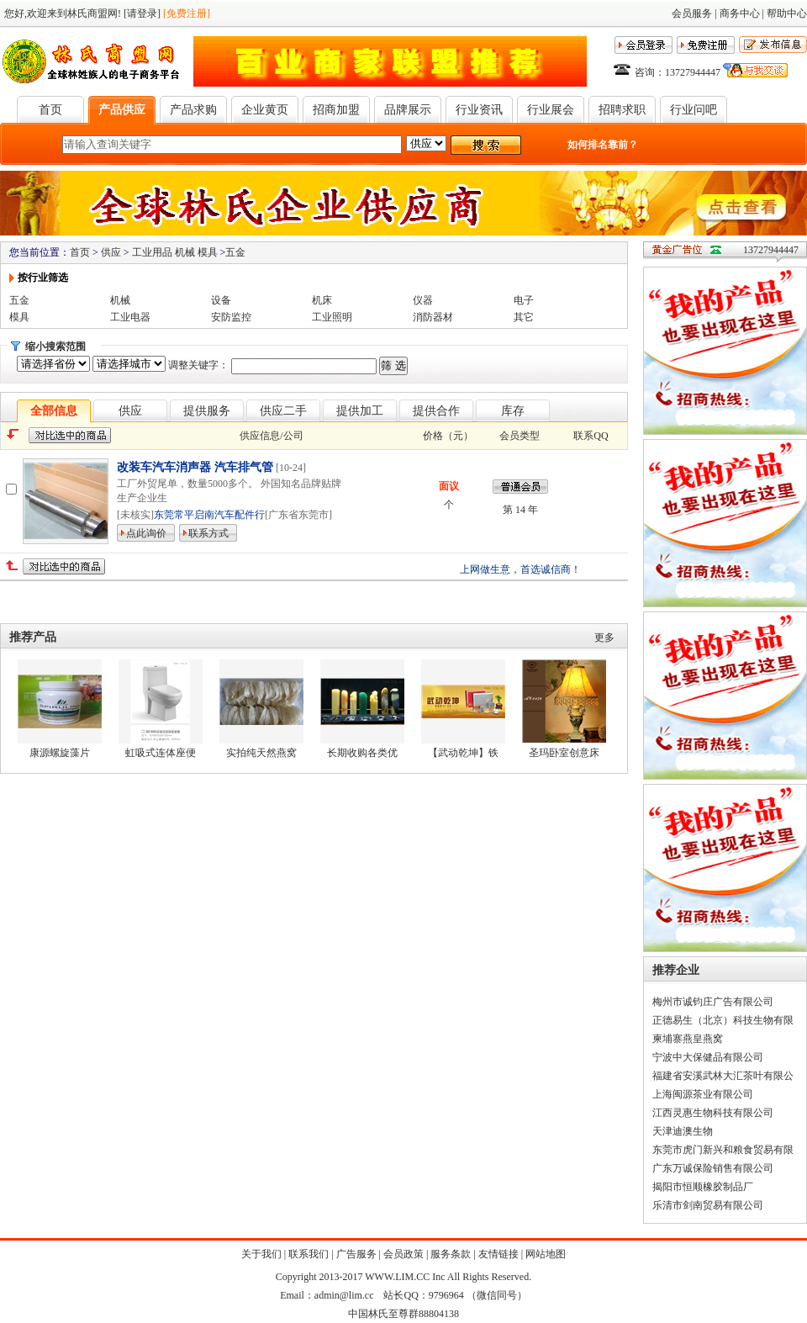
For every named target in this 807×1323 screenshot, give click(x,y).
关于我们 (261, 1254)
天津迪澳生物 (682, 1131)
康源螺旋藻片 (59, 753)
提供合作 (436, 411)
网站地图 (545, 1254)
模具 (19, 317)
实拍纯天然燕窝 (261, 753)
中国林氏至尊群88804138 (403, 1314)
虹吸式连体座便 (160, 753)
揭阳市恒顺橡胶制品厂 (702, 1187)
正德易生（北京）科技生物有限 (723, 1020)
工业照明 (332, 317)
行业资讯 (479, 109)
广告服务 (356, 1254)
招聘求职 (622, 109)
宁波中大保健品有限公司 (707, 1057)
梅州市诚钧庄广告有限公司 (712, 1002)
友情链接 (498, 1254)
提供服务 (206, 411)
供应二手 (283, 411)
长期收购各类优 (362, 753)
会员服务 (692, 13)
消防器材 (433, 317)
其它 (524, 317)
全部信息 (53, 411)
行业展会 (550, 109)
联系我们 (308, 1254)
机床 (322, 300)
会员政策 (403, 1254)
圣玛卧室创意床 (564, 753)
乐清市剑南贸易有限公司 (707, 1205)
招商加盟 (336, 109)
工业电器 (130, 317)
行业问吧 (693, 109)
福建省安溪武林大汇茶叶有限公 (723, 1076)
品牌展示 (407, 109)
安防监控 (231, 317)
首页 (50, 109)
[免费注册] (186, 13)
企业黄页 (264, 109)
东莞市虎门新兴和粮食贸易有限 (723, 1150)
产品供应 (121, 109)
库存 (513, 411)
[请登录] (142, 13)
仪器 (423, 300)
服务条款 (450, 1254)
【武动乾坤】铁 (463, 753)
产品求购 (193, 109)
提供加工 (359, 411)
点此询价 (146, 533)
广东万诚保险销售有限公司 (712, 1168)
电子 (524, 300)
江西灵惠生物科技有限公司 (712, 1113)
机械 (120, 300)
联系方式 (208, 533)
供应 (111, 252)
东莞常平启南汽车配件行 (209, 515)
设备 (221, 300)
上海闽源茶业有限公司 (702, 1094)
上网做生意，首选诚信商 (515, 569)
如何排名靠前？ (602, 145)
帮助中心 (787, 13)
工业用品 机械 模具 (175, 252)
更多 (604, 637)
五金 (235, 252)
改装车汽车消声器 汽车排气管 (196, 467)
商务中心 (740, 13)
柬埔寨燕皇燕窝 (687, 1039)
